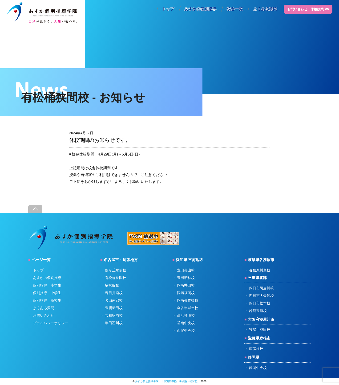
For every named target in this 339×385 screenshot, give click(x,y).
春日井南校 (114, 293)
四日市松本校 (259, 303)
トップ (168, 9)
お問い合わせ (43, 315)
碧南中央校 (186, 323)
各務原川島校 (259, 270)
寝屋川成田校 (259, 330)
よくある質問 (265, 9)
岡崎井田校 (186, 285)
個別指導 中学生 (47, 293)
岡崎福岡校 (186, 293)
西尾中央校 (186, 330)
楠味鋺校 (112, 285)
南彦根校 (256, 349)
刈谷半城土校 (187, 308)
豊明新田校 (114, 308)
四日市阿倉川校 (261, 288)
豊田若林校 (186, 278)
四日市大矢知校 (261, 296)
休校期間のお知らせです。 (99, 140)
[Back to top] (35, 209)
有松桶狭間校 (115, 278)
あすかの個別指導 (200, 9)
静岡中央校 (258, 368)
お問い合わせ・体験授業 (308, 9)
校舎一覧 (235, 9)
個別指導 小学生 (47, 285)
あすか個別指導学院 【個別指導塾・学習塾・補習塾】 (167, 381)
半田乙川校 (114, 323)
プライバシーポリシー (50, 323)
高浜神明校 (186, 315)
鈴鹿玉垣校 (258, 311)
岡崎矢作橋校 (187, 300)
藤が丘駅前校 (115, 270)
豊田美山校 (186, 270)
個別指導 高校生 (47, 300)
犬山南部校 (114, 300)
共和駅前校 (114, 315)
